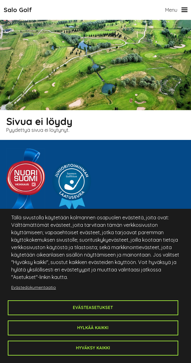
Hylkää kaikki (93, 327)
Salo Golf (18, 10)
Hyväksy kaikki (93, 347)
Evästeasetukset (93, 307)
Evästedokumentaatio (33, 287)
